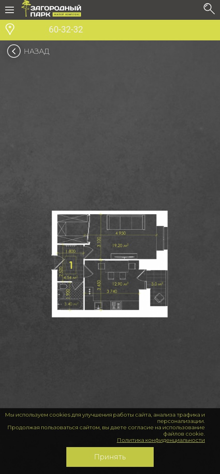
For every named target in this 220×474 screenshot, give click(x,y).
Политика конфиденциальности (161, 440)
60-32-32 (52, 30)
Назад (31, 51)
